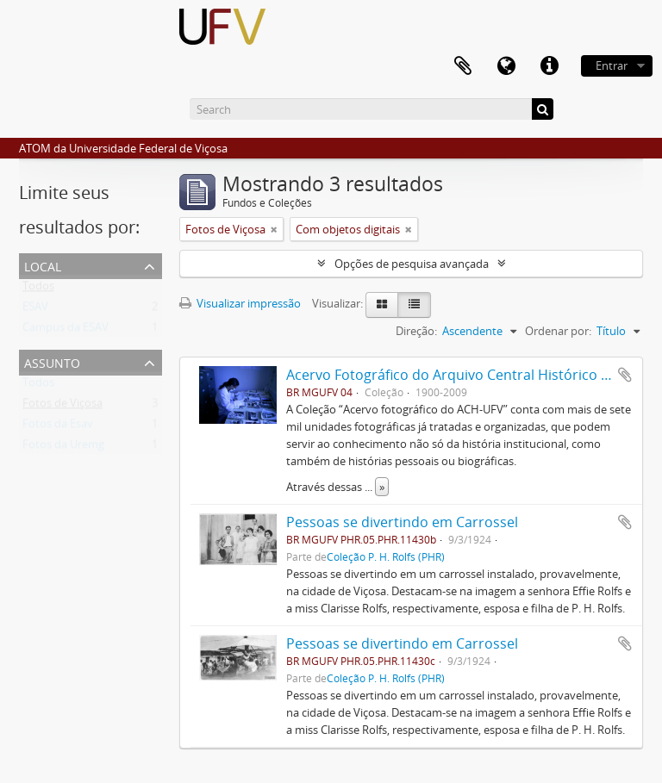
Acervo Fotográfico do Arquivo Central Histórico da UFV (466, 374)
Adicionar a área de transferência (625, 374)
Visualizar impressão (240, 303)
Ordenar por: (558, 331)
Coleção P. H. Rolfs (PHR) (386, 556)
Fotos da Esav (57, 427)
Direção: (416, 331)
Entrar (612, 65)
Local (42, 265)
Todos (38, 289)
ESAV (35, 310)
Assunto (52, 361)
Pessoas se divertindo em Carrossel (402, 522)
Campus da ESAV (65, 331)
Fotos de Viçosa (62, 406)
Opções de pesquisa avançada (411, 263)
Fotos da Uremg (63, 448)
